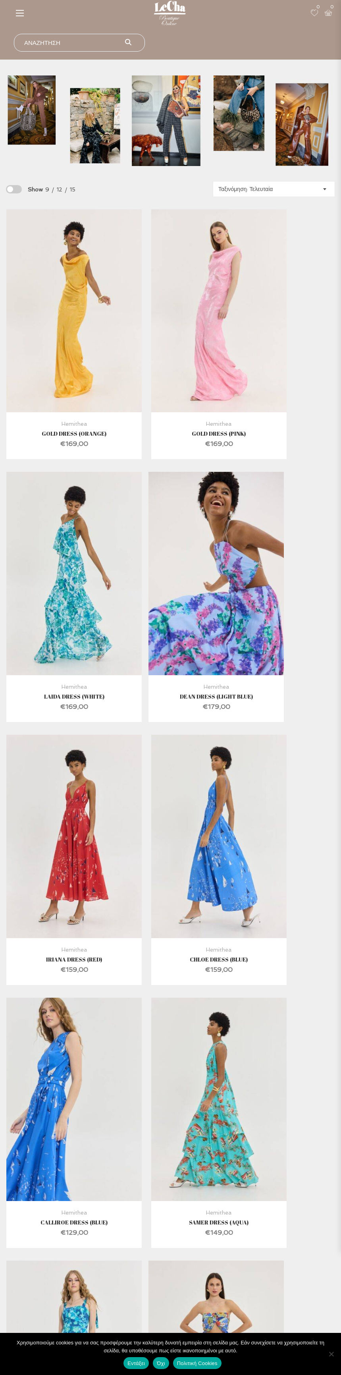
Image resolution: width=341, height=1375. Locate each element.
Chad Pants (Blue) (58, 1034)
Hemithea (58, 377)
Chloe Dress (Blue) (281, 602)
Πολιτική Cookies (197, 1363)
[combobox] (274, 189)
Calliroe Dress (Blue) (58, 819)
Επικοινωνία (88, 1286)
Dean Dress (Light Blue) (58, 602)
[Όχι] (331, 1354)
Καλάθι (88, 1314)
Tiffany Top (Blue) (281, 1034)
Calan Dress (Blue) (170, 1034)
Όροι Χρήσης (261, 1286)
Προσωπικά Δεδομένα (260, 1314)
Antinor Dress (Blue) (281, 819)
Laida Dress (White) (281, 386)
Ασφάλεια (261, 1272)
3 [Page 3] (149, 1081)
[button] (20, 13)
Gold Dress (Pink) (170, 386)
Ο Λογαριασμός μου (88, 1300)
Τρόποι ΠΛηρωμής (260, 1300)
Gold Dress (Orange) (58, 386)
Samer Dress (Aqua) (170, 819)
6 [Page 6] (208, 1081)
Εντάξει (136, 1363)
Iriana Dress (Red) (170, 602)
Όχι (161, 1363)
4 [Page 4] (169, 1081)
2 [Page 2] (129, 1081)
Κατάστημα (88, 1272)
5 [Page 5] (188, 1081)
